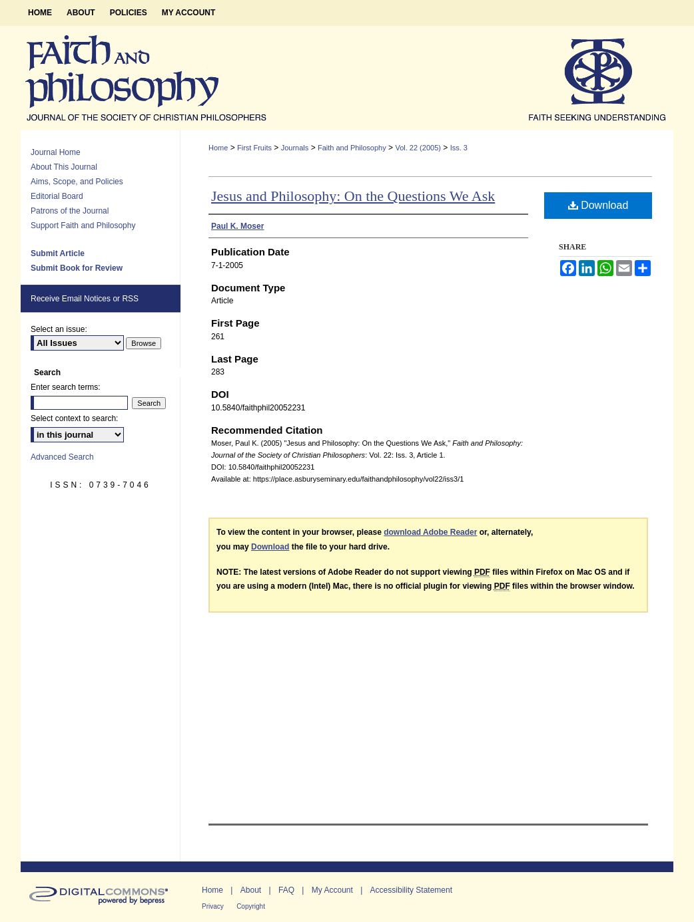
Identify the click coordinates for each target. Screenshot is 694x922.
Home (218, 148)
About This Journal (64, 167)
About (250, 890)
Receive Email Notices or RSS (85, 298)
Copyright (250, 906)
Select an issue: (59, 329)
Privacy (213, 906)
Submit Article (58, 253)
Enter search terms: (66, 387)
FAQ (286, 890)
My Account (332, 890)
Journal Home (56, 152)
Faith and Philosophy (352, 148)
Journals (295, 148)
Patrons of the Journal (70, 211)
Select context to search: (74, 418)
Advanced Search (62, 457)
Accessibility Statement (411, 890)
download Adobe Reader (430, 532)
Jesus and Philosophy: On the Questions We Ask (353, 196)
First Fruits (254, 148)
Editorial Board (57, 196)
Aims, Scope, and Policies (77, 181)
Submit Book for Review (77, 268)
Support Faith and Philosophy (83, 225)
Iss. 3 (459, 148)
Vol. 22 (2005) (418, 148)
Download (598, 205)
